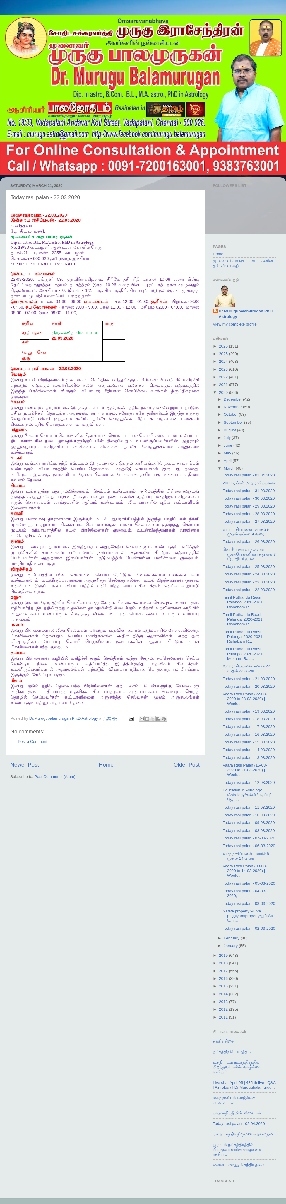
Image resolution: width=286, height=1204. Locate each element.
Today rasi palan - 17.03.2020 (249, 726)
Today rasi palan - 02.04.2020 (239, 1123)
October (231, 414)
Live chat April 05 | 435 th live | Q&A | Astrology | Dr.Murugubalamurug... (244, 1084)
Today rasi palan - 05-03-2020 (249, 883)
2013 (224, 1001)
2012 (224, 1009)
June (228, 445)
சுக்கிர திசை (223, 1041)
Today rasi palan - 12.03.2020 (249, 782)
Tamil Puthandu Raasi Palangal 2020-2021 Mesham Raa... (243, 653)
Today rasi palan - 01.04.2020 (249, 475)
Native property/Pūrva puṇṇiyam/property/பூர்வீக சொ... (248, 916)
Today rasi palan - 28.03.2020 (249, 514)
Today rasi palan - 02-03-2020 (249, 928)
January (231, 946)
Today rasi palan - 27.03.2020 (249, 521)
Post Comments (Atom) (55, 776)
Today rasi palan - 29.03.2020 (249, 506)
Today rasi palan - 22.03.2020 (249, 589)
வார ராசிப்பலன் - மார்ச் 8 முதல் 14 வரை (246, 856)
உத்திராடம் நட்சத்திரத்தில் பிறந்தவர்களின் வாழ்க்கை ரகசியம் (237, 1067)
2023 (224, 369)
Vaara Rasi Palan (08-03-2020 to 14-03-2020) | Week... (245, 871)
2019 (224, 955)
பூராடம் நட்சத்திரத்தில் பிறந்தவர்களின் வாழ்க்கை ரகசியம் (237, 1149)
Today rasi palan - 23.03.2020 (249, 582)
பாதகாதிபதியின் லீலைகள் (237, 1113)
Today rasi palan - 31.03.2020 (249, 490)
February (232, 938)
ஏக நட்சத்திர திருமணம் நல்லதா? (243, 1134)
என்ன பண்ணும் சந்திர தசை (238, 1165)
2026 (224, 346)
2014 (224, 994)
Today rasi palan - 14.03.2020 (249, 749)
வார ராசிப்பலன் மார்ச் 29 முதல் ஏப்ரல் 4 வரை (246, 531)
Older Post (187, 765)
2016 (224, 978)
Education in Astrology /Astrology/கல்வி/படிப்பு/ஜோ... (247, 795)
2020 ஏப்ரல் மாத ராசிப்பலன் (249, 483)
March (230, 468)
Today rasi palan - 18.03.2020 (249, 719)
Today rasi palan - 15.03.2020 (249, 742)
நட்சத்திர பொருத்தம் (232, 1052)
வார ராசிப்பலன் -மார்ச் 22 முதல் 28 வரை (246, 668)
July (228, 437)
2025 (224, 354)
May (228, 453)
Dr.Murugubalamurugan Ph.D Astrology (246, 314)
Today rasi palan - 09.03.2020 (249, 822)
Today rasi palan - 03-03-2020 (249, 903)
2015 (224, 986)
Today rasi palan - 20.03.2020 (249, 686)
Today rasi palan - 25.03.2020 (249, 566)
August (230, 430)
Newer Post (24, 765)
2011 (224, 1017)
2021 (224, 384)
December (233, 399)
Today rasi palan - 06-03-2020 (249, 846)
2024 (224, 361)
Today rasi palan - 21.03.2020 (249, 679)
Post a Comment (32, 741)
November (233, 407)
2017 (224, 971)
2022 (224, 377)
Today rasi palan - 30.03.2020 (249, 498)
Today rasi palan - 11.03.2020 (249, 807)
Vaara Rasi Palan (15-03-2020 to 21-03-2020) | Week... (245, 770)
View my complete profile (235, 324)
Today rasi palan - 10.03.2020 (249, 815)
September (234, 422)
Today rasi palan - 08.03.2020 (249, 830)
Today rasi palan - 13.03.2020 (249, 757)
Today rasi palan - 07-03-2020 (249, 838)
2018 (224, 963)
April (228, 461)
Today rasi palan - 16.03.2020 (249, 734)
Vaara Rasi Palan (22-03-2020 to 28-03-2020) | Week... (245, 699)
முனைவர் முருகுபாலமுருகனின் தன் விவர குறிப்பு (243, 263)
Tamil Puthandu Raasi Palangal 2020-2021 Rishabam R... (243, 602)
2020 (224, 392)
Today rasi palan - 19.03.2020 (249, 711)
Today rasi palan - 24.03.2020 (249, 574)
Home (106, 765)
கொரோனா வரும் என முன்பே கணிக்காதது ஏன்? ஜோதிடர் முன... (249, 554)
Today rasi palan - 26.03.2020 (249, 541)
